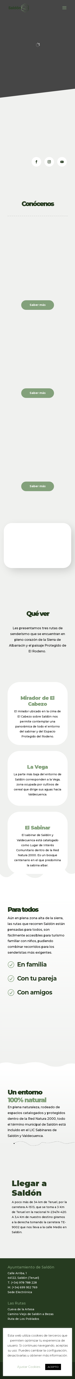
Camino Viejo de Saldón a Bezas (31, 1314)
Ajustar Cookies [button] (28, 1367)
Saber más (38, 305)
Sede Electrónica (20, 1292)
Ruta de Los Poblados (23, 1319)
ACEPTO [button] (53, 1366)
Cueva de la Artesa (21, 1309)
